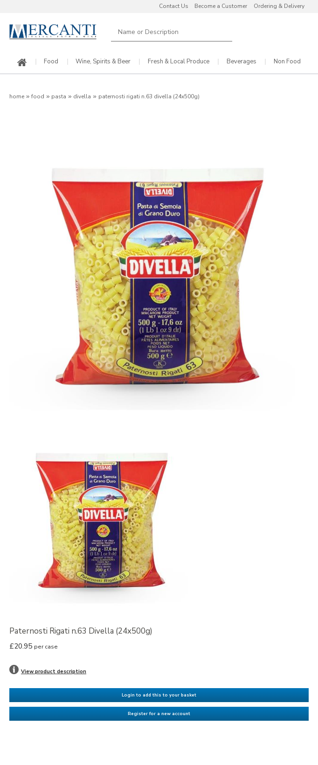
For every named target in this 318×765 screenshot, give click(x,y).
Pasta (58, 96)
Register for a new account (159, 714)
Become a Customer (220, 6)
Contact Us (173, 6)
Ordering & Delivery (279, 6)
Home (16, 96)
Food (51, 62)
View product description (53, 671)
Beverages (241, 62)
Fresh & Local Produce (178, 62)
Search (225, 32)
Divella (82, 96)
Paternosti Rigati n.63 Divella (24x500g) (149, 96)
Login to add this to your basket (159, 695)
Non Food (287, 62)
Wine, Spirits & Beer (103, 62)
